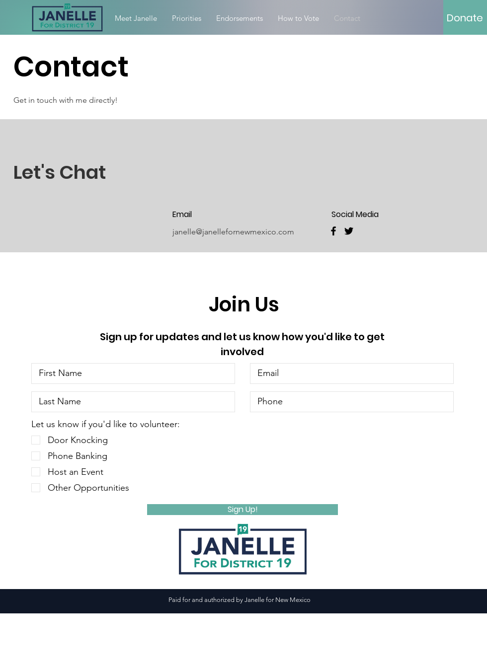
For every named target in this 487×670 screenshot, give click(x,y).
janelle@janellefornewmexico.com (233, 231)
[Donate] (465, 18)
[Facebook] (333, 231)
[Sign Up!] (242, 509)
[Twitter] (349, 231)
